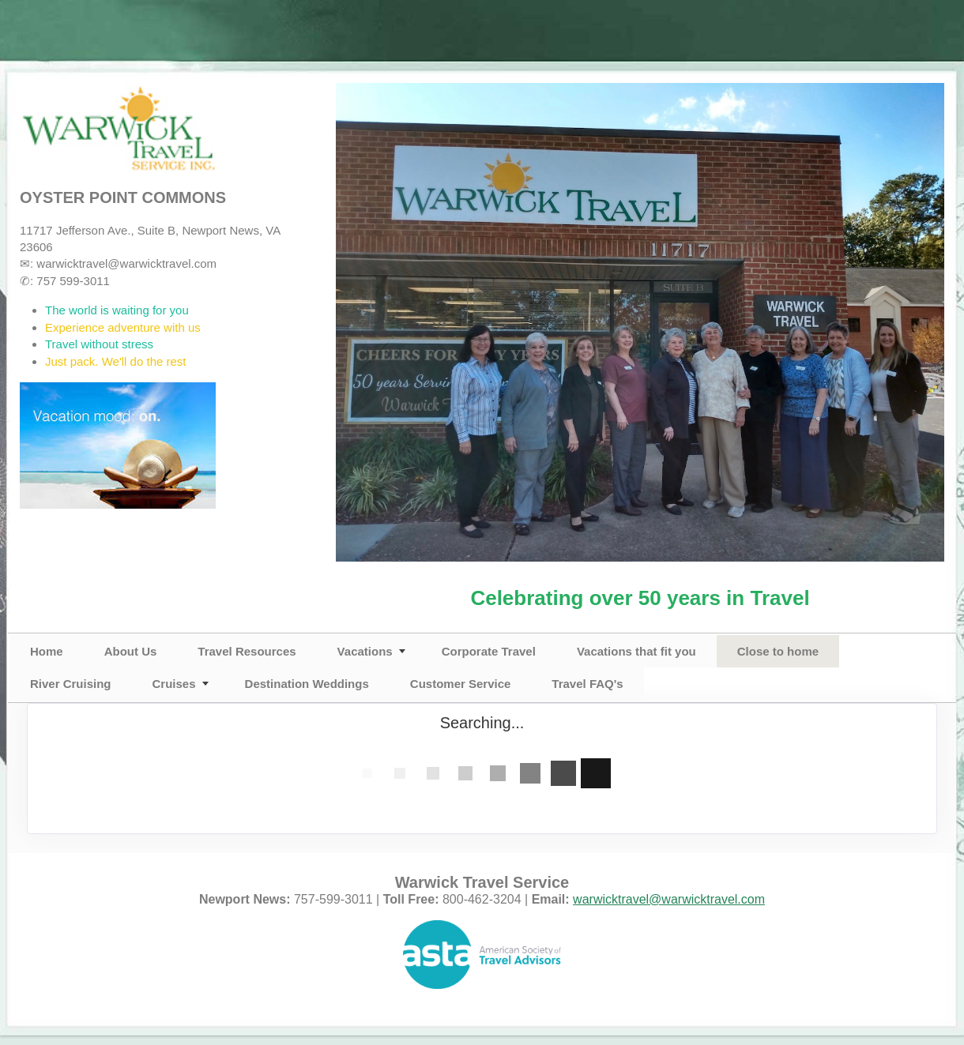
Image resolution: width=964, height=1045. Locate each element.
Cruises (174, 683)
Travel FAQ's (587, 683)
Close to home (778, 651)
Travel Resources (247, 651)
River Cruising (70, 683)
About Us (130, 651)
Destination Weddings (307, 683)
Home (46, 651)
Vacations (365, 651)
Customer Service (460, 683)
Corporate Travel (489, 651)
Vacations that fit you (636, 651)
